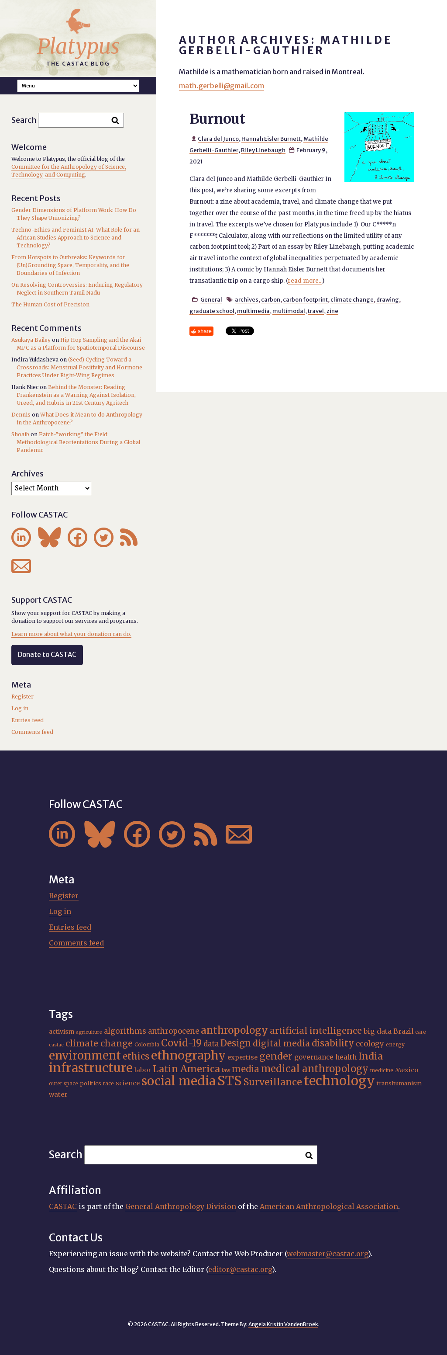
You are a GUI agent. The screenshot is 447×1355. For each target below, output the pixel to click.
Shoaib (20, 434)
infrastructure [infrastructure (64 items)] (91, 1068)
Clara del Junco (218, 138)
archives (246, 299)
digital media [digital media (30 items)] (281, 1043)
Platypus (78, 46)
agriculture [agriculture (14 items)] (89, 1032)
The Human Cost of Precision (50, 304)
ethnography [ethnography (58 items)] (188, 1055)
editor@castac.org (240, 1269)
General (211, 299)
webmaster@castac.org (327, 1253)
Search (24, 120)
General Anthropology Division (180, 1206)
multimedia (253, 310)
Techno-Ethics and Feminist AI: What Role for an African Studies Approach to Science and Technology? (75, 237)
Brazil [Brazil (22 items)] (403, 1031)
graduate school (211, 310)
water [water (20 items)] (58, 1094)
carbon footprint (305, 299)
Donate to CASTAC (47, 654)
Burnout (217, 119)
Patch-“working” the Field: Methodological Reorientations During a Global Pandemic (78, 442)
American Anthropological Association (329, 1206)
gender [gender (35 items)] (275, 1056)
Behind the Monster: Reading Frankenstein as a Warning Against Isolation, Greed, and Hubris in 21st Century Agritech (76, 395)
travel (316, 310)
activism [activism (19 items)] (61, 1031)
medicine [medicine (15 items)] (381, 1070)
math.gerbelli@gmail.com (221, 85)
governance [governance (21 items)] (314, 1057)
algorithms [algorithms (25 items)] (125, 1031)
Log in (19, 708)
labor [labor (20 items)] (142, 1070)
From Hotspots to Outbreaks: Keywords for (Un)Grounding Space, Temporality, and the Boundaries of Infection (70, 265)
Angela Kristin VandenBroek (283, 1324)
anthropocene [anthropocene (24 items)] (173, 1031)
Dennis (21, 414)
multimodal (288, 310)
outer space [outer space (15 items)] (63, 1084)
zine (332, 310)
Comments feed (32, 732)
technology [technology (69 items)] (339, 1081)
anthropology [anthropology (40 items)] (234, 1030)
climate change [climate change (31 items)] (99, 1043)
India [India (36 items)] (370, 1056)
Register (22, 696)
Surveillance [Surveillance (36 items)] (273, 1082)
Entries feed (27, 720)
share (205, 331)
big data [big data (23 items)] (378, 1031)
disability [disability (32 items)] (333, 1043)
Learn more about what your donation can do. (71, 634)
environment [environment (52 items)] (85, 1056)
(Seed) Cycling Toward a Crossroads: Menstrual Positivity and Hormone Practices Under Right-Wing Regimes (79, 367)
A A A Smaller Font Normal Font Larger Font (78, 86)
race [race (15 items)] (108, 1084)
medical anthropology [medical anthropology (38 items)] (314, 1069)
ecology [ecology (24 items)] (370, 1044)
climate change (352, 299)
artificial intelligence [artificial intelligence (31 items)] (316, 1030)
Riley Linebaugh (263, 149)
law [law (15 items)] (226, 1070)
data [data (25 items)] (211, 1044)
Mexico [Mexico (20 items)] (406, 1070)
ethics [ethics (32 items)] (136, 1056)
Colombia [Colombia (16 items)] (146, 1044)
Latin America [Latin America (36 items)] (186, 1069)
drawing (387, 299)
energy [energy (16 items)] (395, 1044)
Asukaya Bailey (31, 340)
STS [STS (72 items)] (229, 1081)
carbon (270, 299)
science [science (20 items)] (128, 1083)
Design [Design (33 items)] (235, 1043)
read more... (305, 281)
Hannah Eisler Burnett (271, 138)
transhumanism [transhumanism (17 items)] (399, 1083)
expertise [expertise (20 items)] (242, 1057)
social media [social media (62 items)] (178, 1081)
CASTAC (63, 1206)
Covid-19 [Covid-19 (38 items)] (181, 1043)
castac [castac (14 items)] (56, 1045)
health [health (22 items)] (346, 1057)
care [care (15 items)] (420, 1032)
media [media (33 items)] (245, 1069)
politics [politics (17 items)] (90, 1083)
